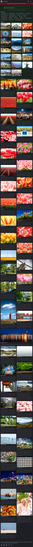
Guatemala (21, 16)
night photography (29, 18)
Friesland (2, 376)
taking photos (22, 18)
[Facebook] (6, 545)
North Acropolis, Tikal (18, 19)
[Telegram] (4, 545)
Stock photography (4, 13)
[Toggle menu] (31, 1)
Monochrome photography (21, 13)
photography (28, 13)
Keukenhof (18, 103)
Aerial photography (12, 13)
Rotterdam (2, 482)
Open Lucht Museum (3, 357)
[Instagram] (11, 545)
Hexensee (18, 428)
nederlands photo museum (13, 16)
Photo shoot (11, 18)
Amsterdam (18, 120)
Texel (17, 137)
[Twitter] (9, 545)
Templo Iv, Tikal (11, 19)
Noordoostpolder (3, 90)
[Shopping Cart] (28, 1)
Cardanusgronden (19, 373)
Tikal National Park (4, 19)
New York (18, 485)
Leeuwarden (2, 463)
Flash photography (4, 18)
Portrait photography (4, 16)
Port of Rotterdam (19, 322)
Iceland (18, 392)
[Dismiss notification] (32, 3)
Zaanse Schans (3, 275)
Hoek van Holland (3, 534)
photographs (16, 18)
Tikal (25, 16)
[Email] (1, 545)
